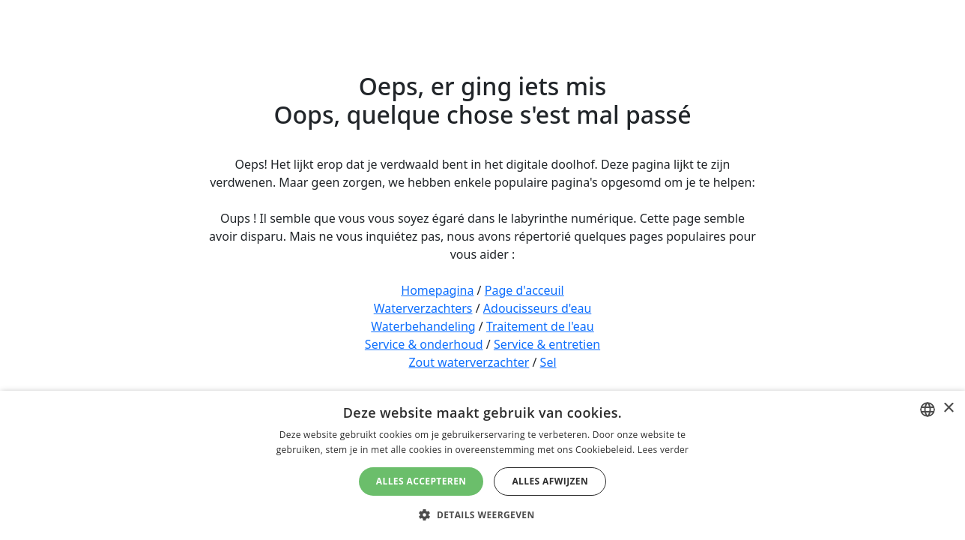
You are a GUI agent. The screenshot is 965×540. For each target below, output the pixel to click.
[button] (482, 514)
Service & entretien (547, 344)
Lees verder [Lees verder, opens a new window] (663, 449)
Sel (548, 362)
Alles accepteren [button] (421, 481)
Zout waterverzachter (468, 362)
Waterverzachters (423, 308)
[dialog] (482, 465)
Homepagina (437, 290)
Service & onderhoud (424, 344)
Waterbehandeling (423, 326)
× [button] (948, 408)
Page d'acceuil (524, 290)
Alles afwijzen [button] (550, 481)
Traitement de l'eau (540, 326)
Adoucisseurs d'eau (537, 308)
